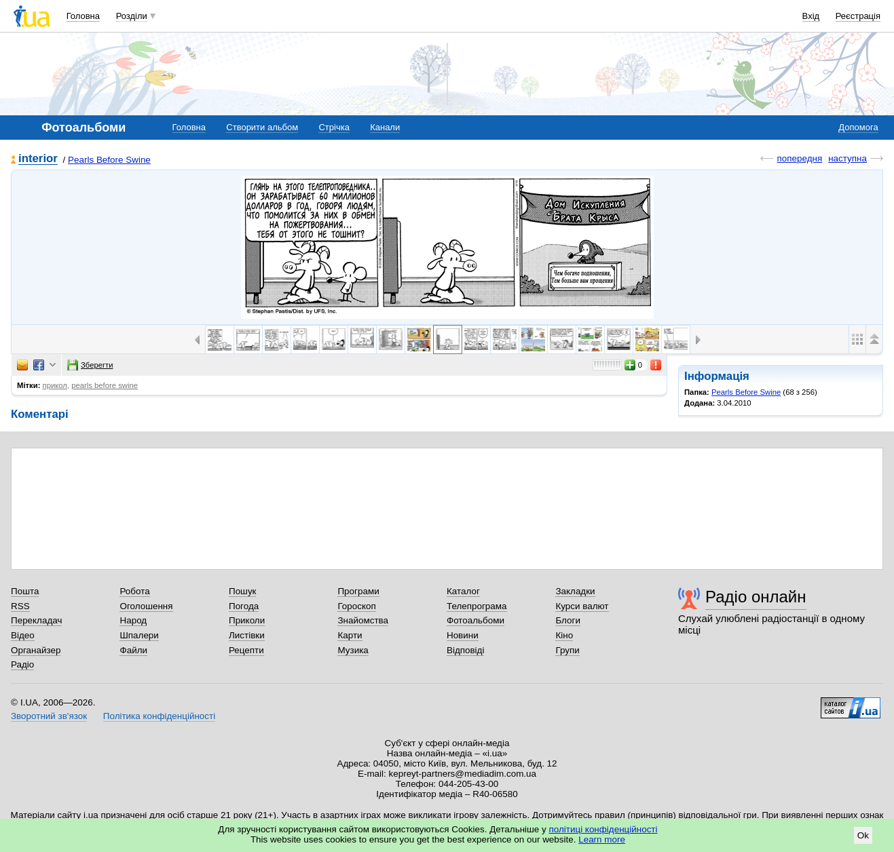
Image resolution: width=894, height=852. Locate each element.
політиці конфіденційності (603, 829)
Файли (133, 650)
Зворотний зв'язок (49, 716)
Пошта (25, 591)
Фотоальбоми (475, 620)
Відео (23, 635)
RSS (20, 606)
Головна (83, 16)
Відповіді (466, 650)
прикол (55, 385)
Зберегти (90, 365)
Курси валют (581, 606)
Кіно (564, 635)
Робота (134, 591)
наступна (847, 158)
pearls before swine (104, 385)
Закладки (575, 591)
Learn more (601, 839)
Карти (349, 635)
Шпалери (138, 635)
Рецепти (246, 650)
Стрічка (333, 127)
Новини (463, 635)
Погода (244, 606)
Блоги (567, 620)
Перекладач (36, 620)
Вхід (811, 16)
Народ (133, 620)
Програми (358, 591)
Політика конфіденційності (159, 716)
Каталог (463, 591)
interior (38, 159)
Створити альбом (262, 127)
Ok (863, 835)
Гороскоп (356, 606)
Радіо (22, 664)
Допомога (858, 127)
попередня (799, 158)
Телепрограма (477, 606)
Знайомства (362, 620)
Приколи (247, 620)
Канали (385, 127)
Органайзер (35, 650)
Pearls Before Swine (109, 160)
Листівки (247, 635)
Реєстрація (858, 16)
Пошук (243, 591)
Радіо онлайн (755, 596)
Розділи (131, 16)
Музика (352, 650)
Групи (567, 650)
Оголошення (145, 606)
